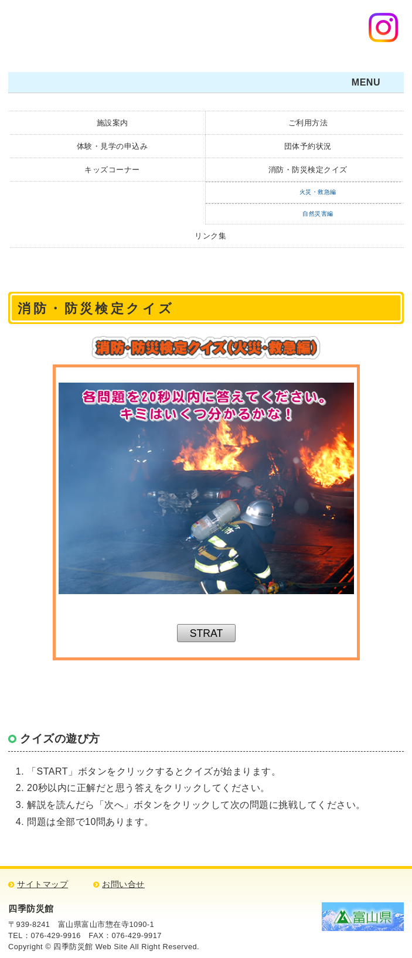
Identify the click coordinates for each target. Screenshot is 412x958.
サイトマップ (42, 884)
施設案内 (112, 122)
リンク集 (210, 235)
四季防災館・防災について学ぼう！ (85, 31)
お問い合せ (123, 884)
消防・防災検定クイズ (308, 169)
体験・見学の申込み (112, 146)
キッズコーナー (112, 169)
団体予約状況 (308, 146)
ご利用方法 (308, 122)
